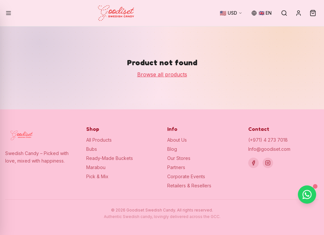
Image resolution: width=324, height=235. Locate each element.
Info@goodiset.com (269, 149)
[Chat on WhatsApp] (307, 194)
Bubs (91, 149)
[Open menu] (8, 13)
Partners (176, 167)
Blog (172, 149)
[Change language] (262, 13)
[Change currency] (231, 13)
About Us (177, 140)
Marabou (95, 167)
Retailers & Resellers (189, 185)
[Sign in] (298, 13)
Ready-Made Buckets (109, 158)
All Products (99, 140)
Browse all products (162, 74)
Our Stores (178, 158)
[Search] (284, 13)
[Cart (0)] (313, 13)
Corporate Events (186, 176)
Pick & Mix (97, 176)
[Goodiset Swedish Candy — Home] (116, 13)
